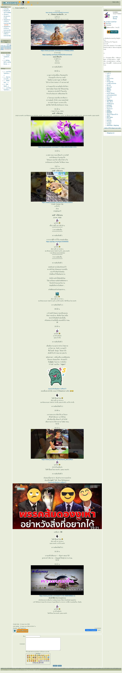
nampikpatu (110, 100)
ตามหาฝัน (6, 9)
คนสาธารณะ (110, 78)
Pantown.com (18, 672)
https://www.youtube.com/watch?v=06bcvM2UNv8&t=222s (57, 147)
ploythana (109, 111)
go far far (109, 120)
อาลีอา (108, 98)
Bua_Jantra (110, 117)
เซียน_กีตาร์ (110, 102)
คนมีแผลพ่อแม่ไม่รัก (112, 95)
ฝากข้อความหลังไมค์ (110, 21)
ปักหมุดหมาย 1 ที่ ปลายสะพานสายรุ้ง (7, 21)
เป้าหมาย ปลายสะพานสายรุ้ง (7, 16)
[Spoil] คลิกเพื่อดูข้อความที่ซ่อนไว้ (57, 388)
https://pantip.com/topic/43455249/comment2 (57, 55)
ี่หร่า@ (109, 85)
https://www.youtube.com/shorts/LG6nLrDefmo (57, 202)
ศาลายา (109, 119)
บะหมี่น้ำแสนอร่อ (111, 83)
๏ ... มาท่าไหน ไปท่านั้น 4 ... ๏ (7, 73)
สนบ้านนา (110, 108)
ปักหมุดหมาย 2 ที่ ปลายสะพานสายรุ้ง (7, 28)
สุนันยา (108, 91)
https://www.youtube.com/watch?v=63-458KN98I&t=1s (57, 596)
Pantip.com (3, 672)
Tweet (98, 630)
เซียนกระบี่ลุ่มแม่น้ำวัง (112, 114)
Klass (108, 77)
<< (1, 41)
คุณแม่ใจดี (109, 106)
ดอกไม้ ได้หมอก (111, 93)
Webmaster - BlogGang (113, 125)
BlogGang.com (29, 672)
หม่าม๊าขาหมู (110, 81)
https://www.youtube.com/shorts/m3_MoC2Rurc (57, 459)
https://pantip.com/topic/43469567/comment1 (57, 12)
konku (108, 80)
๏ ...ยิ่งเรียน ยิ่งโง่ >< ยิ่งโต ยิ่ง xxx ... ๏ (7, 62)
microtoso (109, 113)
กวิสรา (108, 75)
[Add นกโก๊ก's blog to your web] (112, 128)
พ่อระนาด (109, 97)
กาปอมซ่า (109, 122)
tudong (108, 110)
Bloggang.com (110, 133)
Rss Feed (107, 23)
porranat (109, 90)
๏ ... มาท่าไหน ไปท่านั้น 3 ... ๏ (7, 89)
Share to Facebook (91, 630)
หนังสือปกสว (110, 103)
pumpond (109, 105)
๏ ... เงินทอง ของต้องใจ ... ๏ (7, 56)
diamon (109, 88)
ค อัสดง (109, 123)
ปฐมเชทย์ (109, 87)
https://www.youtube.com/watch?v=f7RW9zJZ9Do (57, 50)
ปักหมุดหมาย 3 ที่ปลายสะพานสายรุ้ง (7, 33)
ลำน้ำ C (109, 73)
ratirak (108, 116)
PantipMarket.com (11, 672)
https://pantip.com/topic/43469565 (57, 241)
